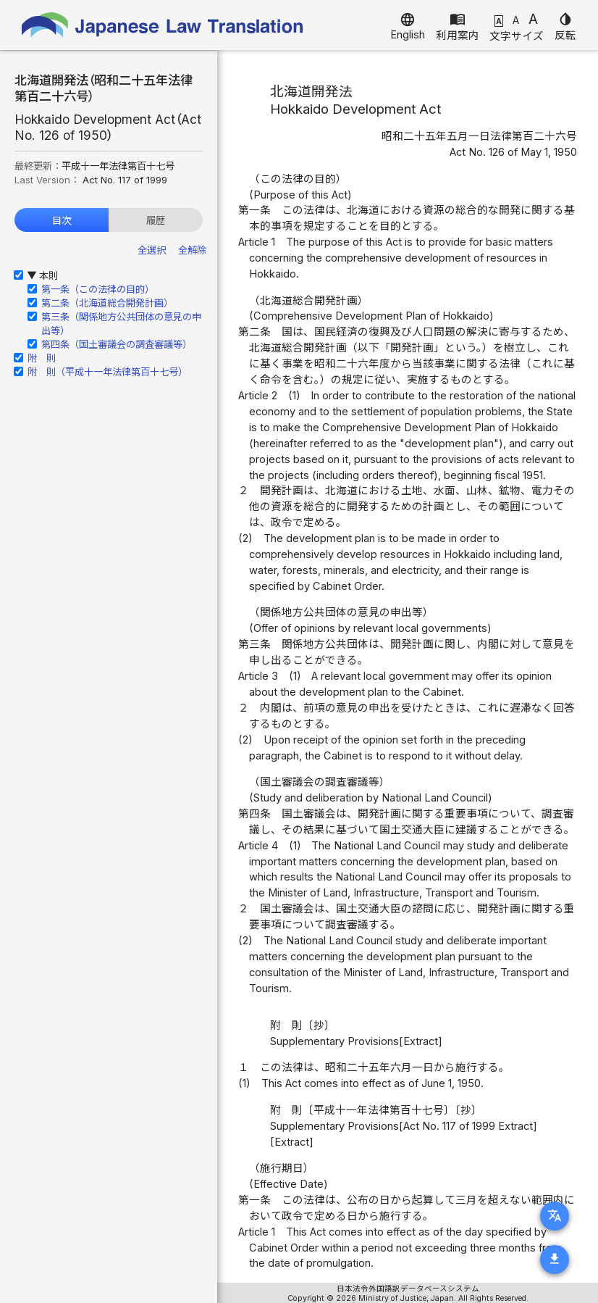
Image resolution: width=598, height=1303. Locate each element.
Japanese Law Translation (163, 25)
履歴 (155, 220)
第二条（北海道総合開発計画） (107, 303)
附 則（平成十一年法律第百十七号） (108, 372)
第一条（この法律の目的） (97, 289)
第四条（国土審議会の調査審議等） (116, 344)
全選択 (152, 250)
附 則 (42, 358)
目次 (61, 220)
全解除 (192, 250)
